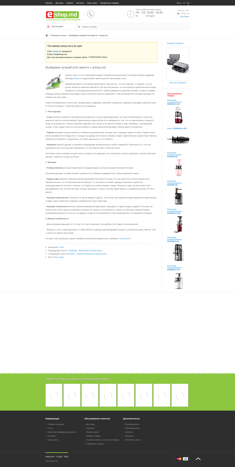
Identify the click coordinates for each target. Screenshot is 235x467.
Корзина (69, 3)
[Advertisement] (117, 352)
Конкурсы (129, 436)
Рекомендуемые (132, 428)
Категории (55, 26)
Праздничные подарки (109, 3)
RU (188, 3)
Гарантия (90, 428)
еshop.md (78, 78)
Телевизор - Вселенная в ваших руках (85, 250)
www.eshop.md (52, 461)
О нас (50, 428)
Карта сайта (92, 3)
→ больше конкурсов (176, 83)
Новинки (129, 432)
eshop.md (56, 51)
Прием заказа (92, 432)
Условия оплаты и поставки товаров (102, 440)
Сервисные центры (95, 444)
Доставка (59, 3)
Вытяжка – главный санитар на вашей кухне (87, 254)
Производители (132, 424)
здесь (61, 257)
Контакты (80, 3)
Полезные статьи (59, 35)
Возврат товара (93, 436)
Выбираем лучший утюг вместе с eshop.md (88, 35)
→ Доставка (183, 16)
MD (184, 3)
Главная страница (56, 424)
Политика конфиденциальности (62, 432)
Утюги (61, 247)
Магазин (49, 3)
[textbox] (135, 27)
